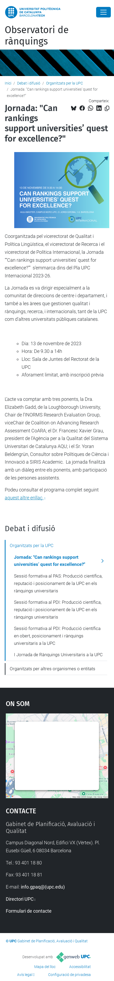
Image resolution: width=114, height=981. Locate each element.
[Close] (103, 12)
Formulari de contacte (29, 911)
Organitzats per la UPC (64, 83)
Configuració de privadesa (69, 975)
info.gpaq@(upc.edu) (43, 887)
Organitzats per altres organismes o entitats (52, 668)
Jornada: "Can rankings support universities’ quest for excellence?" (49, 560)
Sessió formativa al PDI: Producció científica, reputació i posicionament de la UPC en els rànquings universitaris (57, 609)
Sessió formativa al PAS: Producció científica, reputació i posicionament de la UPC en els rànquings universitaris (58, 583)
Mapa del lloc (45, 967)
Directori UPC (20, 899)
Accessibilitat (80, 967)
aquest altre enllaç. (24, 497)
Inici (8, 83)
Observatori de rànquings (37, 35)
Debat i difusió (28, 83)
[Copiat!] (107, 108)
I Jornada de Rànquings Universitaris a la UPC (58, 654)
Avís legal (24, 975)
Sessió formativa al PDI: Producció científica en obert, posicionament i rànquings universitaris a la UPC (57, 636)
